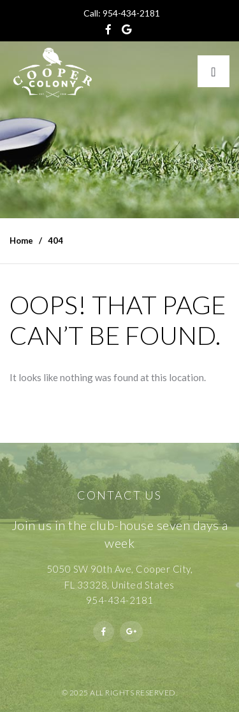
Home (21, 240)
